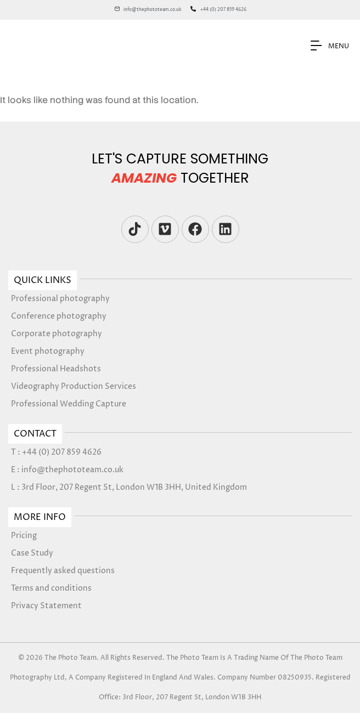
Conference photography (58, 316)
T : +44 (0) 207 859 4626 (56, 452)
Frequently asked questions (63, 570)
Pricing (24, 535)
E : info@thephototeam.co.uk (67, 470)
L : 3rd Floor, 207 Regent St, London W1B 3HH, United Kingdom (129, 487)
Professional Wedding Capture (68, 404)
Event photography (48, 351)
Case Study (32, 553)
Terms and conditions (51, 588)
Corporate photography (56, 334)
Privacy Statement (46, 606)
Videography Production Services (73, 386)
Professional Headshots (56, 369)
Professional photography (60, 298)
